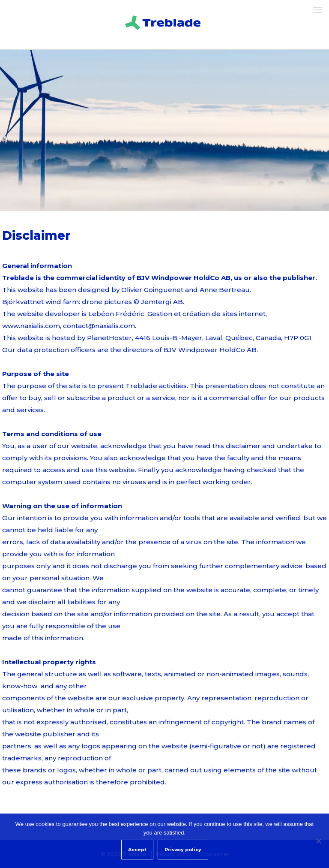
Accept (137, 850)
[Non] (318, 841)
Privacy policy (182, 850)
